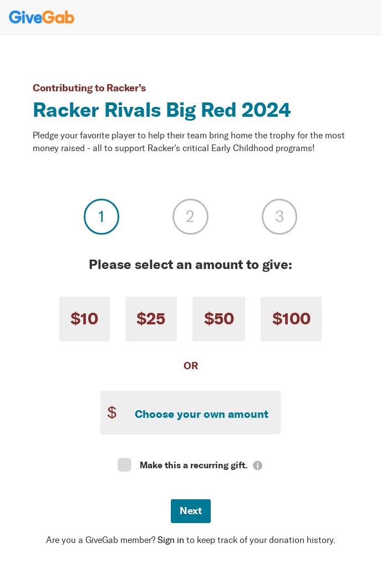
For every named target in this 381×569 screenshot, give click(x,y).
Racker (122, 87)
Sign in (171, 540)
